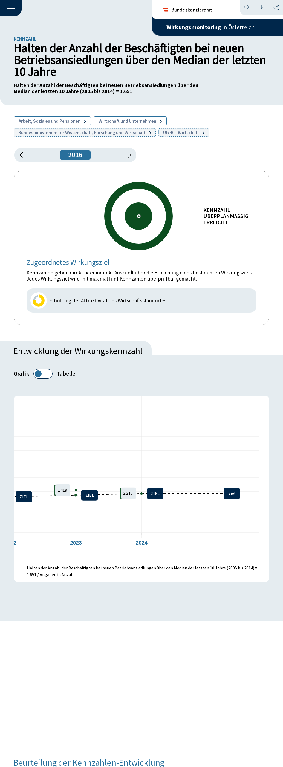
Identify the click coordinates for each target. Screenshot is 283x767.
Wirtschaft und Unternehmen (130, 121)
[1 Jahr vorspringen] (127, 155)
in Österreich (210, 27)
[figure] (141, 478)
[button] (11, 8)
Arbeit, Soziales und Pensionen (52, 121)
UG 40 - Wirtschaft (183, 133)
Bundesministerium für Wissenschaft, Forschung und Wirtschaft (84, 133)
